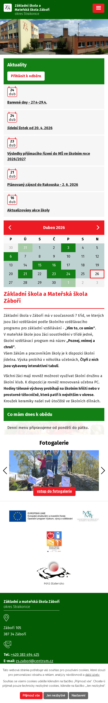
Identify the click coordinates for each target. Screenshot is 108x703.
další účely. (92, 674)
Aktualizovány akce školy (28, 210)
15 (39, 265)
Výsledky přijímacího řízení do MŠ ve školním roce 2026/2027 (48, 156)
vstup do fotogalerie (54, 491)
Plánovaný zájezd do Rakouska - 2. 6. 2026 (42, 184)
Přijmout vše (31, 695)
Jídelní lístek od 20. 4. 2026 (30, 128)
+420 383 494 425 (25, 654)
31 (25, 247)
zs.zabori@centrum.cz (34, 661)
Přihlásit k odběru (26, 76)
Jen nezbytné (55, 695)
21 (25, 274)
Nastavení (78, 695)
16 (54, 265)
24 (68, 274)
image (54, 470)
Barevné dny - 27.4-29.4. (27, 102)
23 (54, 274)
